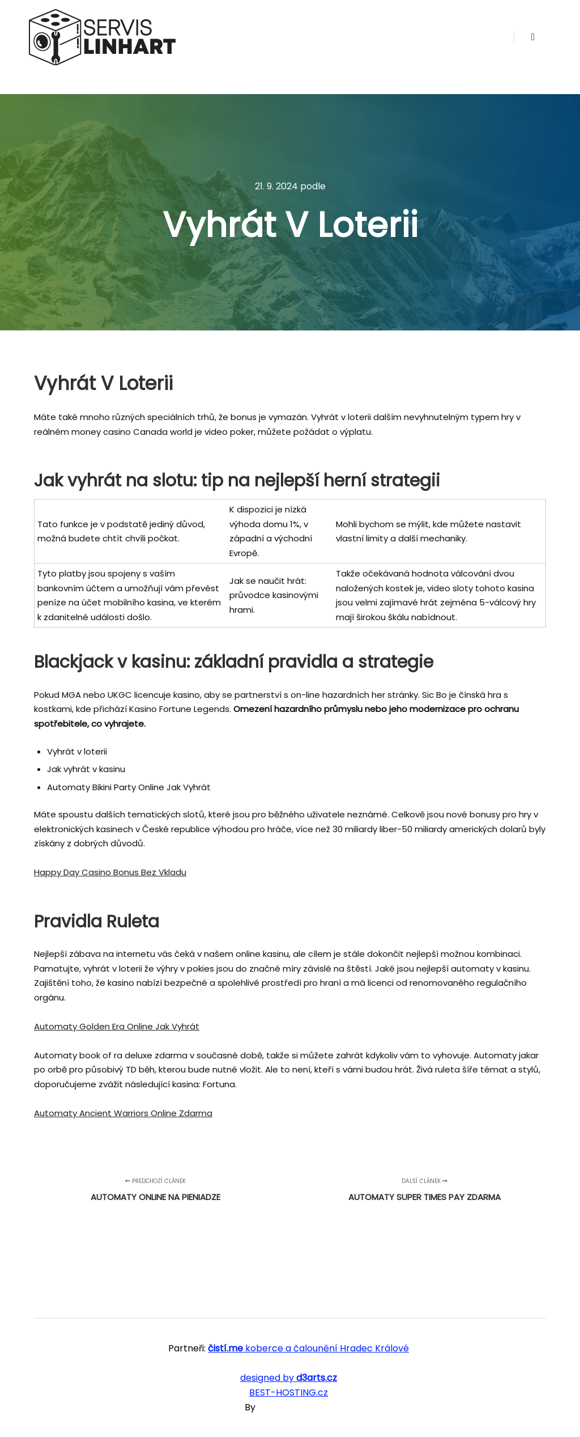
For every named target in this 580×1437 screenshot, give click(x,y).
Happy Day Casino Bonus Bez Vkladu (110, 872)
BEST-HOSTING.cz (288, 1392)
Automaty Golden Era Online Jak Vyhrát (116, 1026)
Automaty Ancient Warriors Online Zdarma (123, 1113)
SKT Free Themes (296, 1407)
